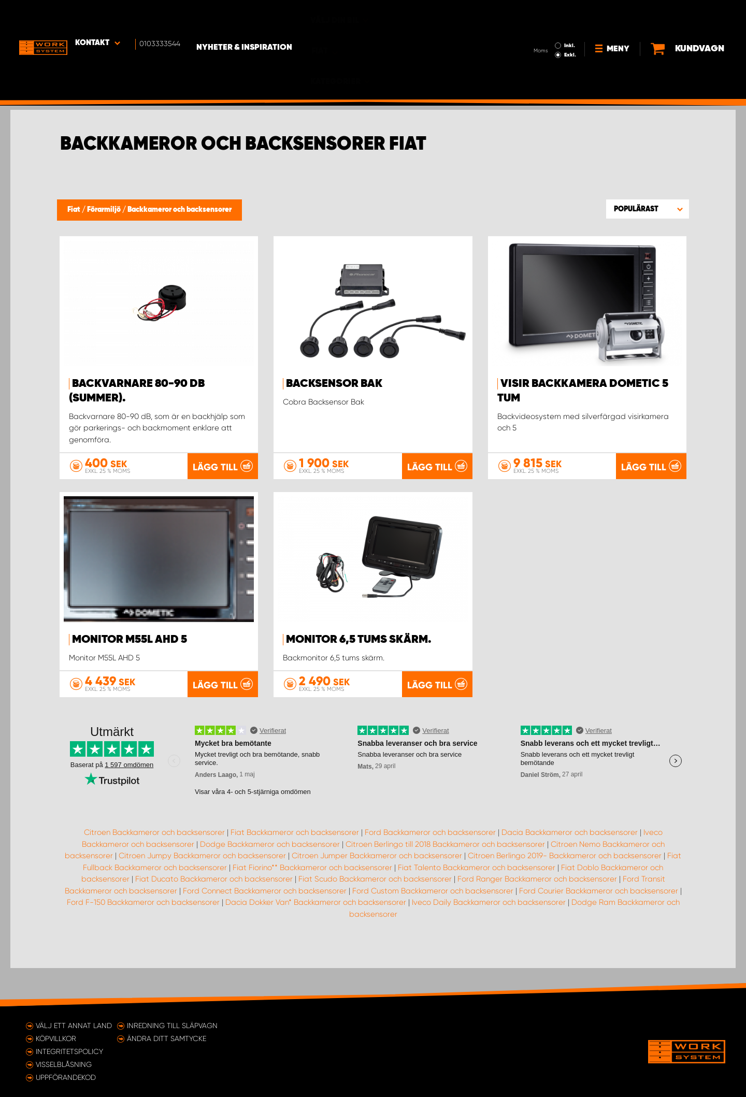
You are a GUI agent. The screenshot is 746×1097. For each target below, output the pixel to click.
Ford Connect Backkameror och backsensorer (265, 928)
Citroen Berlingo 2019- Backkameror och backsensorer (565, 893)
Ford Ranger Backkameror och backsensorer (537, 916)
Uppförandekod (66, 1077)
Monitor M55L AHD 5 (129, 639)
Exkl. (534, 23)
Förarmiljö (104, 209)
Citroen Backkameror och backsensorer (154, 870)
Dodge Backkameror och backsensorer (270, 882)
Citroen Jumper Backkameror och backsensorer (377, 893)
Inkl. (533, 14)
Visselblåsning (64, 1064)
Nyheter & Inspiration (259, 16)
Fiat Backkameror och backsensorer (295, 870)
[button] (647, 208)
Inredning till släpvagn (172, 1025)
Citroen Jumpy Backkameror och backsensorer (202, 893)
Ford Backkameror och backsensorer (430, 870)
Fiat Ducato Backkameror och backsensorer (214, 916)
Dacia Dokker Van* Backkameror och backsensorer (315, 940)
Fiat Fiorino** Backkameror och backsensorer (312, 905)
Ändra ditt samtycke (166, 1038)
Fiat (74, 209)
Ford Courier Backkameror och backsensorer (598, 928)
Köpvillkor (56, 1038)
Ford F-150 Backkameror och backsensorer (143, 940)
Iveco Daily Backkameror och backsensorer (489, 940)
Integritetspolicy (69, 1051)
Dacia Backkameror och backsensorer (569, 870)
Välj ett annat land (74, 1025)
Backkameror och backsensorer (179, 209)
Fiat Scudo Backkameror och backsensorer (375, 916)
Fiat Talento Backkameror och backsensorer (476, 905)
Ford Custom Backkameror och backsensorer (432, 928)
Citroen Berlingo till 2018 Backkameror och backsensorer (445, 882)
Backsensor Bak (334, 383)
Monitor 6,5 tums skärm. (359, 639)
